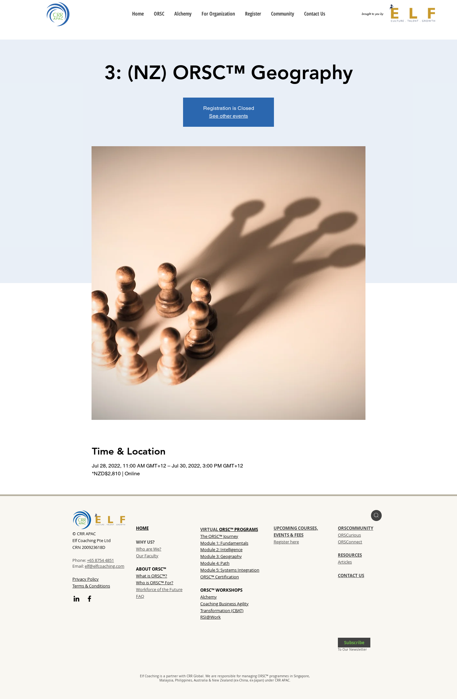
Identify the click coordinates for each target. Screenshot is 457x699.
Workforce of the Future (159, 589)
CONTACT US (351, 575)
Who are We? (148, 549)
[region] (376, 515)
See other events (228, 116)
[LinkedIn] (76, 599)
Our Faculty (147, 556)
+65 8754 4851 (100, 560)
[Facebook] (89, 599)
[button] (354, 642)
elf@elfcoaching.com (104, 566)
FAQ (140, 596)
